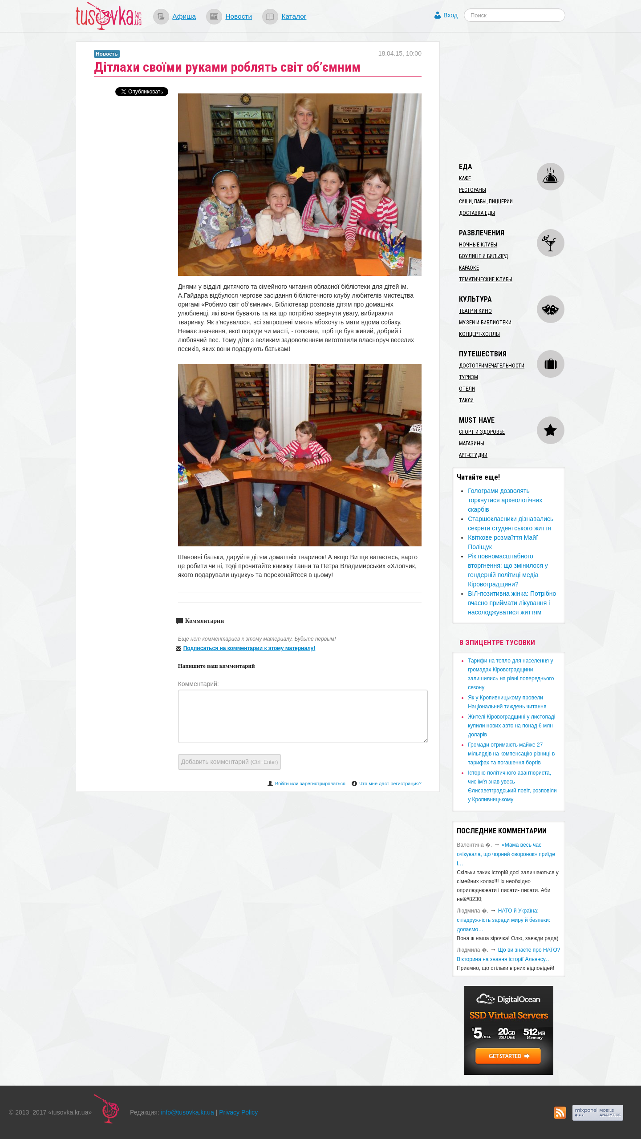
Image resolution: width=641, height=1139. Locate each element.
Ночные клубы (478, 245)
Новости (238, 16)
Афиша (184, 16)
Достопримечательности (491, 366)
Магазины (471, 443)
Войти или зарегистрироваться (310, 783)
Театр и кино (475, 311)
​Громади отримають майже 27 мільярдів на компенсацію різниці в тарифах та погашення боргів (511, 754)
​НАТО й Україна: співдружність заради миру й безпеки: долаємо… (503, 920)
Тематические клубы (485, 279)
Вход (450, 15)
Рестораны (472, 190)
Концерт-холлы (479, 334)
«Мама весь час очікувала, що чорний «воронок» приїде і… (506, 854)
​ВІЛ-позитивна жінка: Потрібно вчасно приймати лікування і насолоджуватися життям (512, 603)
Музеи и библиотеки (485, 322)
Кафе (465, 178)
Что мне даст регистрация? (390, 783)
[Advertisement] (519, 97)
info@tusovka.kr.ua (187, 1112)
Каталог (293, 16)
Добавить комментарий (229, 761)
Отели (467, 389)
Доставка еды (477, 213)
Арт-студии (473, 455)
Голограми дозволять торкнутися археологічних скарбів (505, 500)
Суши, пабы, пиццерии (486, 201)
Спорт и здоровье (482, 432)
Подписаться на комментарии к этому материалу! (249, 648)
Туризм (468, 377)
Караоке (469, 268)
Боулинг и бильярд (483, 256)
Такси (466, 400)
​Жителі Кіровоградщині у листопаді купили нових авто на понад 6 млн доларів (511, 726)
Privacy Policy (238, 1112)
